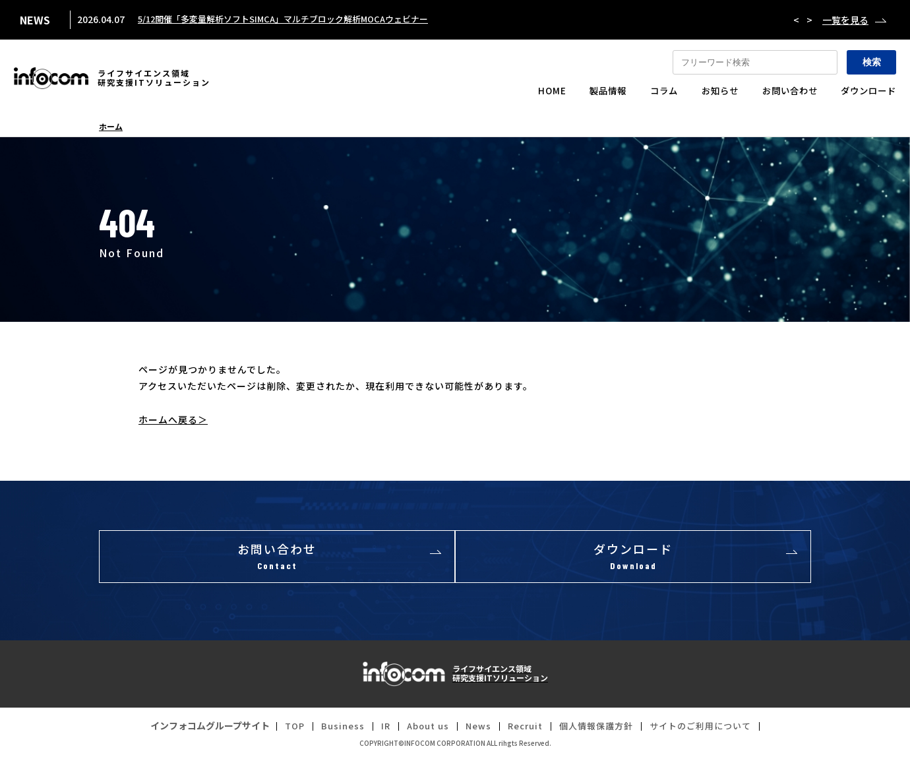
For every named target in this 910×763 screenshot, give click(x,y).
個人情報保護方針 (598, 729)
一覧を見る (845, 19)
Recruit (523, 729)
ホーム (111, 127)
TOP (283, 729)
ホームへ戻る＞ (173, 419)
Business (333, 729)
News (474, 729)
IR (377, 729)
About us (421, 729)
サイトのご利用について (709, 729)
